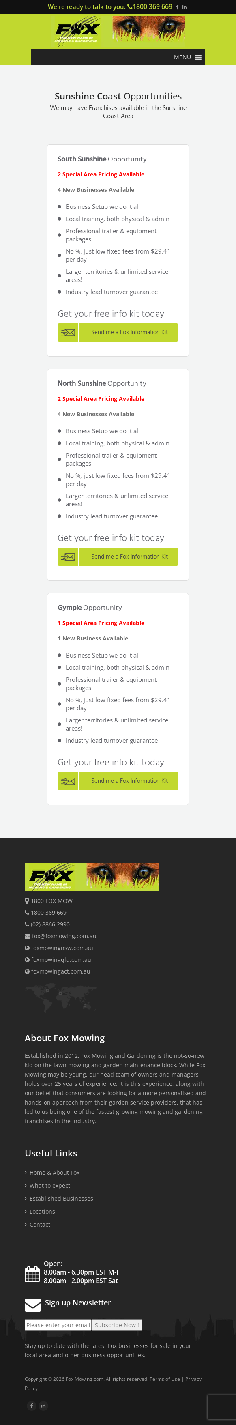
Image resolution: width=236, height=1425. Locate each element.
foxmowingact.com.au (57, 971)
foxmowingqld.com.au (58, 959)
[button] (182, 57)
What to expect (50, 1185)
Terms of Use (165, 1379)
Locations (42, 1211)
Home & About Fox (54, 1172)
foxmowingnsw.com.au (59, 948)
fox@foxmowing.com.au (64, 936)
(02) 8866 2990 (50, 924)
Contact (40, 1224)
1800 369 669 (152, 6)
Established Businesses (61, 1198)
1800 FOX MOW (52, 901)
